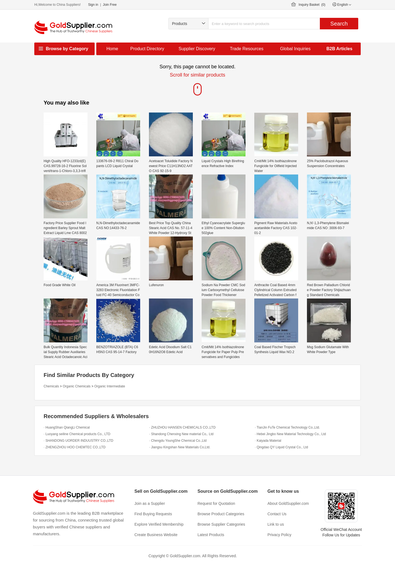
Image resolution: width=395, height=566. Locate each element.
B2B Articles (339, 48)
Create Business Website (155, 535)
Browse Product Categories (221, 514)
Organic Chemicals (77, 386)
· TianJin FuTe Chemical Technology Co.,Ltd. (287, 427)
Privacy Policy (279, 535)
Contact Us (276, 514)
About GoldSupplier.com (288, 503)
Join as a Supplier (149, 503)
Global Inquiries (295, 48)
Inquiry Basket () (312, 5)
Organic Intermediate (109, 386)
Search (339, 24)
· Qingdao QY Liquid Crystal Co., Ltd (281, 447)
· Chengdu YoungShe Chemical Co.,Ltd (178, 441)
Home (112, 48)
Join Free (110, 5)
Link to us (275, 524)
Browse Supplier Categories (221, 524)
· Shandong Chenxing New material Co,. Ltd (181, 434)
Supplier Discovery (197, 48)
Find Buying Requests (153, 514)
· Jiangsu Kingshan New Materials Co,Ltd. (179, 447)
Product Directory (147, 48)
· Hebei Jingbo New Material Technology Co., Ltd (290, 434)
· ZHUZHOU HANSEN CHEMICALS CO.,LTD (182, 427)
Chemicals (51, 386)
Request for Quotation (216, 503)
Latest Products (211, 535)
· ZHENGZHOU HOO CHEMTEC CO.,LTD (75, 447)
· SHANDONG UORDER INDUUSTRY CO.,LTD (78, 441)
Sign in (93, 5)
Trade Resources (246, 48)
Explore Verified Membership (159, 524)
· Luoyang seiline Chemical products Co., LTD (77, 434)
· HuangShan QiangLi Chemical (67, 427)
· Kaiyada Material (268, 441)
